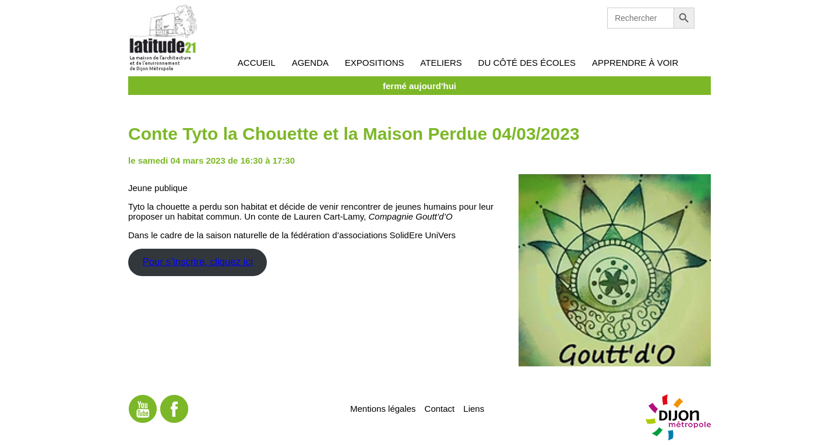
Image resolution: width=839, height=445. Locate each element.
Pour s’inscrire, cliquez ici (197, 261)
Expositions (374, 63)
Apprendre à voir (635, 63)
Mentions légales (383, 408)
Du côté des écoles (527, 63)
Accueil (257, 63)
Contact (440, 408)
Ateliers (440, 63)
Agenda (310, 63)
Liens (473, 408)
